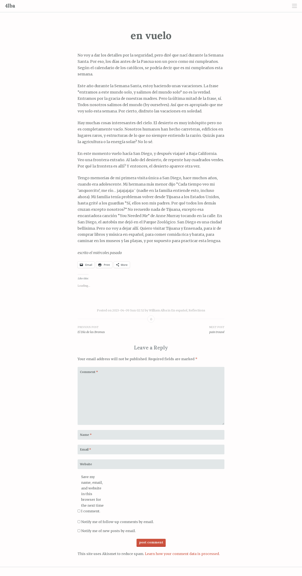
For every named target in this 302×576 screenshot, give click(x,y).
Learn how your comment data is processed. (182, 554)
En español (179, 310)
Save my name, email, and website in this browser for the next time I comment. (92, 494)
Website (86, 464)
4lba (10, 6)
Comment (89, 372)
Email (85, 449)
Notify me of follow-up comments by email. (117, 522)
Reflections (197, 310)
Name (86, 435)
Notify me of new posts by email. (108, 531)
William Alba (158, 310)
